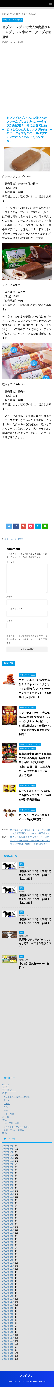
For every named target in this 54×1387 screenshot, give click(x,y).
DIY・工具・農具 (11, 1123)
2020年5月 (7, 1284)
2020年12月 (8, 1263)
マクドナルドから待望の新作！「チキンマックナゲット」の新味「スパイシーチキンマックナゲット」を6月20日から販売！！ (35, 689)
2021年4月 (7, 1251)
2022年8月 (7, 1203)
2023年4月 (7, 1178)
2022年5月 (7, 1212)
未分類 (5, 1117)
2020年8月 (7, 1275)
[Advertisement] (27, 80)
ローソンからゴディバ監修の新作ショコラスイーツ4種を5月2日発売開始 (35, 795)
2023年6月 (7, 1172)
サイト (9, 620)
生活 (4, 1120)
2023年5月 (7, 1175)
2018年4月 (7, 1359)
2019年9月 (7, 1308)
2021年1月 (7, 1260)
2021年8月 (7, 1239)
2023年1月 (7, 1188)
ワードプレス (9, 1090)
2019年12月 (8, 1299)
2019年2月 (7, 1329)
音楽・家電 (9, 1114)
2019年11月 (8, 1302)
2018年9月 (7, 1344)
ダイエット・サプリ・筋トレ (17, 1127)
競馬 (4, 1133)
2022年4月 (7, 1215)
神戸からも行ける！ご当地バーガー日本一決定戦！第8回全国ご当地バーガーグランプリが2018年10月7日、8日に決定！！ (30, 840)
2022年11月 (8, 1194)
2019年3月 (7, 1326)
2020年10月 (8, 1269)
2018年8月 (7, 1347)
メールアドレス (14, 609)
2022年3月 (7, 1218)
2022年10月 (8, 1197)
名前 (9, 597)
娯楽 (4, 1093)
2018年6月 (7, 1353)
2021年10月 (8, 1233)
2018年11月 (8, 1338)
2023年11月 (8, 1157)
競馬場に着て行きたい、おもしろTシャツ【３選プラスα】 (35, 943)
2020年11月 (8, 1266)
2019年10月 (8, 1305)
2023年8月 (7, 1166)
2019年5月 (7, 1320)
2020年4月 (7, 1287)
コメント (10, 562)
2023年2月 (7, 1185)
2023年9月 (7, 1163)
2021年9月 (7, 1236)
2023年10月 (8, 1160)
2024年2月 (7, 1148)
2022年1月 (7, 1224)
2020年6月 (7, 1281)
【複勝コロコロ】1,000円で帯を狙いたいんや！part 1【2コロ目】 (35, 899)
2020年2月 (7, 1293)
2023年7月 (7, 1169)
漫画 (6, 1110)
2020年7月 (7, 1278)
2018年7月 (7, 1350)
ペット (5, 1084)
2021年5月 (7, 1248)
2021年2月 (7, 1257)
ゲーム (7, 1103)
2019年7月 (7, 1314)
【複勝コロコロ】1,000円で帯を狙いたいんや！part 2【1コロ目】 (35, 875)
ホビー (5, 1087)
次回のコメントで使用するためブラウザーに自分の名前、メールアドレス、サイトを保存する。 (26, 639)
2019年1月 (7, 1332)
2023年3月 (7, 1182)
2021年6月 (7, 1245)
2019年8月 (7, 1311)
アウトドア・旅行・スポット (17, 1097)
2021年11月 (8, 1230)
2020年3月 (7, 1290)
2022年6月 (7, 1209)
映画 (6, 1107)
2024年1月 (7, 1151)
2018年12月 (8, 1335)
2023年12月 (8, 1154)
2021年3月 (7, 1254)
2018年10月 (8, 1341)
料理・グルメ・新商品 (14, 539)
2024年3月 (7, 1145)
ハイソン (27, 1375)
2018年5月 (7, 1356)
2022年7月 (7, 1206)
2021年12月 (8, 1227)
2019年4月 (7, 1323)
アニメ (7, 1100)
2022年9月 (7, 1200)
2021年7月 (7, 1242)
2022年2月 (7, 1221)
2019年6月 (7, 1317)
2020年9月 (7, 1272)
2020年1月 (7, 1296)
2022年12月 (8, 1191)
